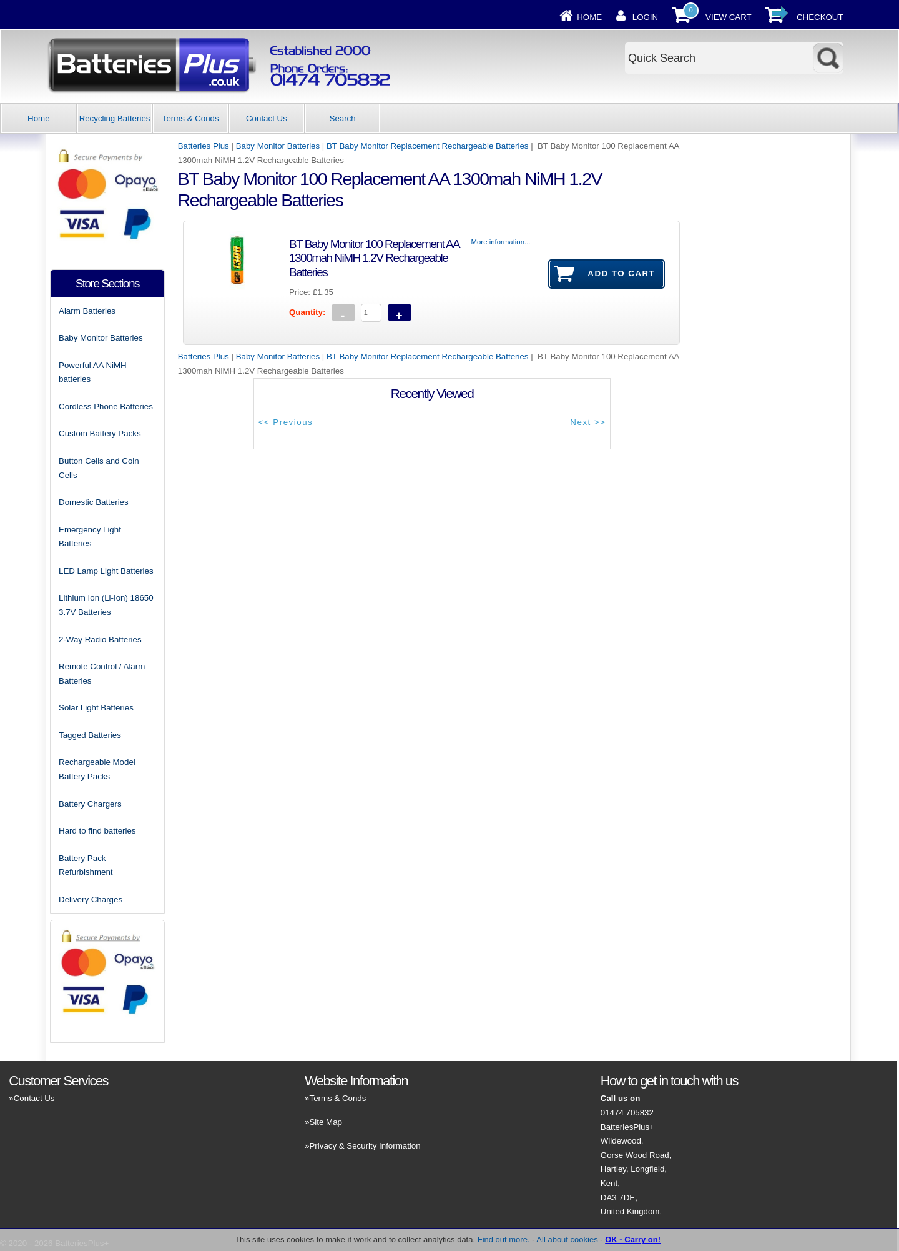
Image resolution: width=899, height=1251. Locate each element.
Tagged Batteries (90, 735)
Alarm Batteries (87, 311)
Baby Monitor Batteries (278, 146)
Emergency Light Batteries (90, 537)
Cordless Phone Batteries (106, 406)
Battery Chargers (90, 804)
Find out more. (504, 1239)
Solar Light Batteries (96, 707)
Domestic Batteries (94, 502)
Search (343, 118)
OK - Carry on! (633, 1239)
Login (645, 17)
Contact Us (266, 118)
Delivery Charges (90, 899)
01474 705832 (627, 1112)
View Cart (728, 17)
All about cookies (566, 1239)
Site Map (325, 1122)
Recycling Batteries (114, 118)
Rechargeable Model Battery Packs (97, 769)
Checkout (820, 17)
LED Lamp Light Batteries (106, 571)
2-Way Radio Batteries (100, 639)
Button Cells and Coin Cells (99, 468)
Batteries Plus (203, 146)
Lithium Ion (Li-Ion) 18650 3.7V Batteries (106, 605)
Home (589, 17)
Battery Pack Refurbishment (85, 865)
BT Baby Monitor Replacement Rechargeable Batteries (427, 146)
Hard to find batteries (97, 830)
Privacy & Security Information (364, 1145)
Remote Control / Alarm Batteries (102, 673)
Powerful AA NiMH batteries (93, 372)
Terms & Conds (190, 118)
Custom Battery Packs (100, 433)
